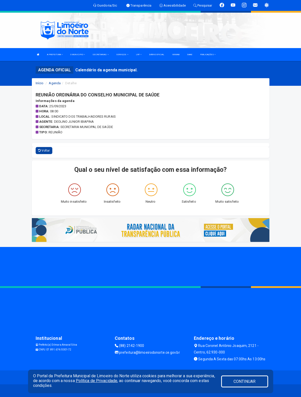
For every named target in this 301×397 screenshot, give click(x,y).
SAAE (189, 54)
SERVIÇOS (122, 54)
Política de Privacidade (96, 380)
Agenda (55, 83)
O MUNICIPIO (77, 54)
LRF (139, 54)
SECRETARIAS (100, 54)
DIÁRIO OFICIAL (156, 54)
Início (40, 83)
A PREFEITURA (55, 54)
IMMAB (176, 54)
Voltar (44, 150)
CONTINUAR (245, 381)
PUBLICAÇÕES (208, 54)
